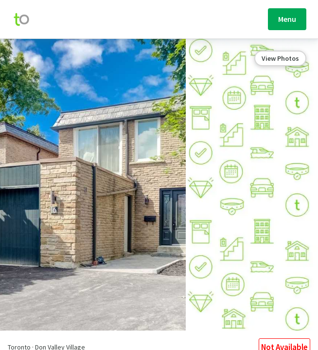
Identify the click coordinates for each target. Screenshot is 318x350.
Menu (287, 19)
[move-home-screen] (26, 19)
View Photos (280, 58)
